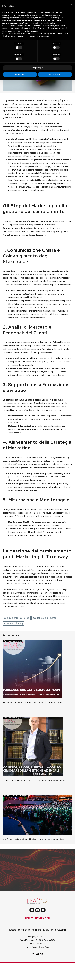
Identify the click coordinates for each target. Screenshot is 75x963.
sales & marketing (13, 623)
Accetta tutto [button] (55, 74)
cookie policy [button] (49, 23)
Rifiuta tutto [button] (19, 74)
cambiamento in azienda (16, 617)
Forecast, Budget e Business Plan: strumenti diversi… (35, 702)
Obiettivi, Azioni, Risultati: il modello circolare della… (35, 780)
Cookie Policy (44, 947)
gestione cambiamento (44, 617)
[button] (71, 4)
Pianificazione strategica (12, 641)
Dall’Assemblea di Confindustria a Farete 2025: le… (33, 839)
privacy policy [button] (35, 15)
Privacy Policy (31, 947)
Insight (6, 796)
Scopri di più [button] (37, 68)
